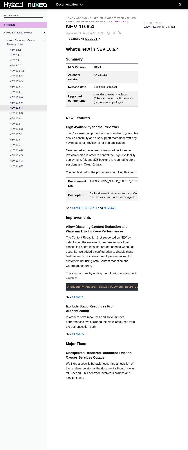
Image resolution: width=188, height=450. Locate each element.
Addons (9, 25)
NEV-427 (78, 208)
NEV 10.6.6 (16, 97)
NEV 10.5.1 (16, 134)
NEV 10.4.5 (16, 155)
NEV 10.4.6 (16, 150)
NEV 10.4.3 (16, 160)
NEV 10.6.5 (16, 102)
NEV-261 (91, 208)
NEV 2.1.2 (15, 55)
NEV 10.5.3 (16, 128)
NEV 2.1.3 (15, 49)
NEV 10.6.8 (16, 86)
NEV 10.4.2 (16, 166)
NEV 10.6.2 (16, 118)
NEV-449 (109, 208)
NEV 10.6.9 (16, 81)
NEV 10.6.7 (16, 91)
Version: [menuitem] (85, 38)
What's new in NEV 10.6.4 (159, 27)
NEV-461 (78, 297)
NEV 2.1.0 (15, 60)
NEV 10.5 (15, 139)
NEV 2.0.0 (15, 65)
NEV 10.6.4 (16, 107)
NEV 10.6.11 (17, 70)
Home (69, 18)
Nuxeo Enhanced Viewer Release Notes (21, 42)
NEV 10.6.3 (16, 113)
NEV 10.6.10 (17, 76)
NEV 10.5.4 (16, 123)
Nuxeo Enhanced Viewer (18, 32)
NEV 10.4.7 (16, 144)
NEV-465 (78, 334)
